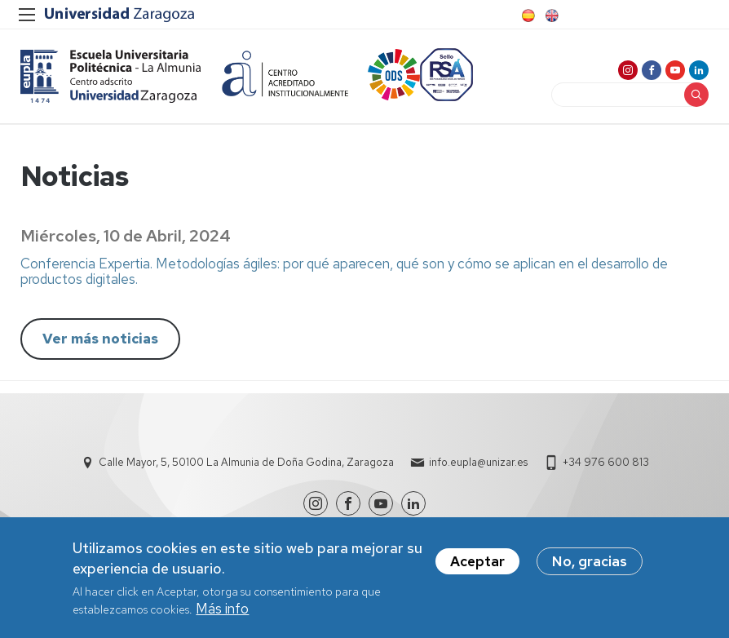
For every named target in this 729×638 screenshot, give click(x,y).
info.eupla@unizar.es (478, 462)
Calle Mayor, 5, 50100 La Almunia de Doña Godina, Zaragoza (246, 462)
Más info (222, 614)
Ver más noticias (100, 339)
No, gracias (589, 567)
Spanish (526, 15)
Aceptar (477, 567)
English (550, 15)
